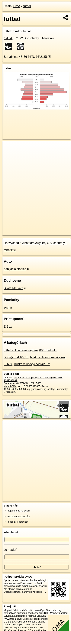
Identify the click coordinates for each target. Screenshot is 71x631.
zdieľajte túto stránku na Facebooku (25, 581)
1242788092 (10, 380)
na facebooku (29, 580)
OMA (16, 6)
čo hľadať (10, 549)
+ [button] (9, 147)
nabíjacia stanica (15, 269)
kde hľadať (11, 532)
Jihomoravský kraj (34, 243)
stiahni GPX (10, 386)
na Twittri (38, 583)
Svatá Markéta (13, 288)
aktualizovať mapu (24, 377)
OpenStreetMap (30, 229)
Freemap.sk (49, 229)
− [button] (9, 153)
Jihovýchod (11, 243)
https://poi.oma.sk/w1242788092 (19, 232)
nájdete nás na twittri (19, 510)
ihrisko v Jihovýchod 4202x (32, 364)
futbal (27, 6)
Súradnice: (11, 56)
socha (8, 307)
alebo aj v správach (18, 521)
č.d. (8, 38)
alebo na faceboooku (19, 516)
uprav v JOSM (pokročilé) (48, 377)
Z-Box (8, 326)
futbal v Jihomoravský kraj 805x (25, 350)
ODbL (45, 613)
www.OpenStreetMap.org (47, 610)
